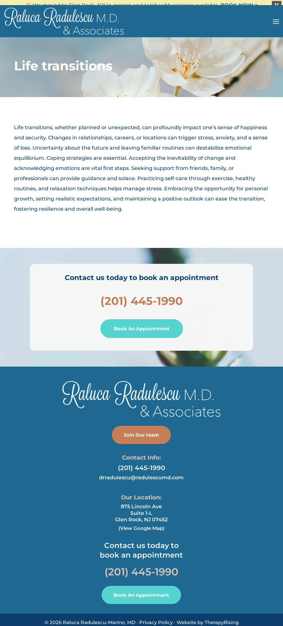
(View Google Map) (141, 525)
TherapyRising (222, 619)
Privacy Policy (156, 619)
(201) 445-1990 (141, 297)
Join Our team (141, 431)
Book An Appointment (142, 325)
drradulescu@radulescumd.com (141, 474)
